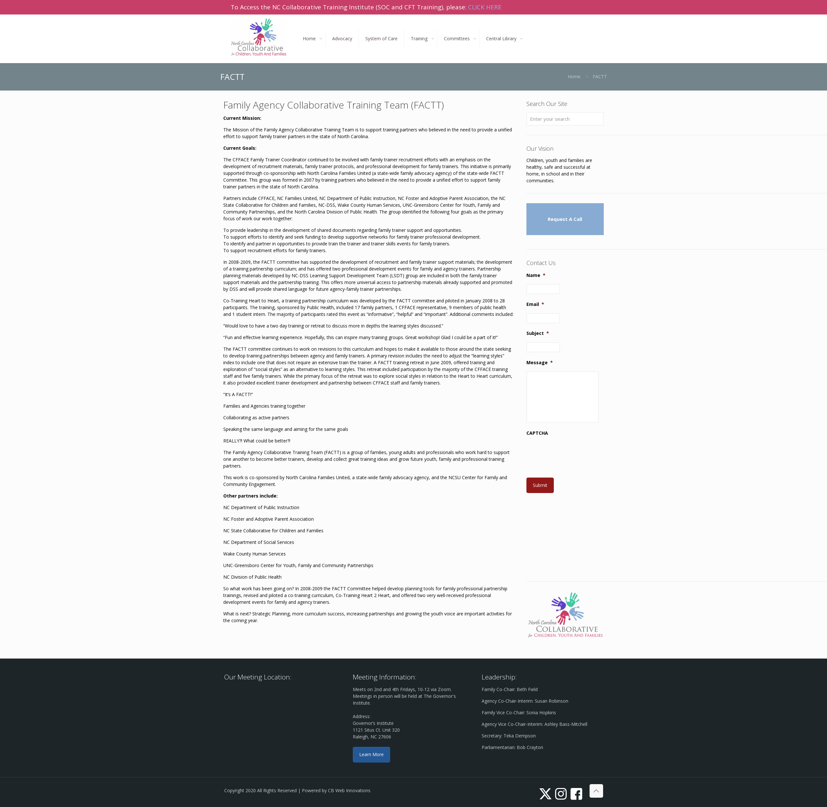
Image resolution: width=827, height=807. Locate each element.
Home (574, 76)
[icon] (576, 793)
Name (535, 275)
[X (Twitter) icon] (545, 793)
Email (535, 304)
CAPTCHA (537, 433)
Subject (537, 333)
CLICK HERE (485, 7)
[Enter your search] (565, 119)
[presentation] (575, 454)
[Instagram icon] (561, 793)
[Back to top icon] (596, 791)
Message (539, 363)
